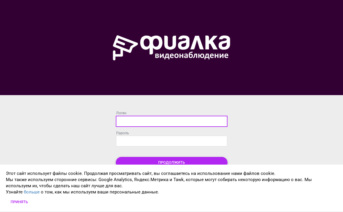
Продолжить (171, 162)
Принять (19, 202)
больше (32, 192)
